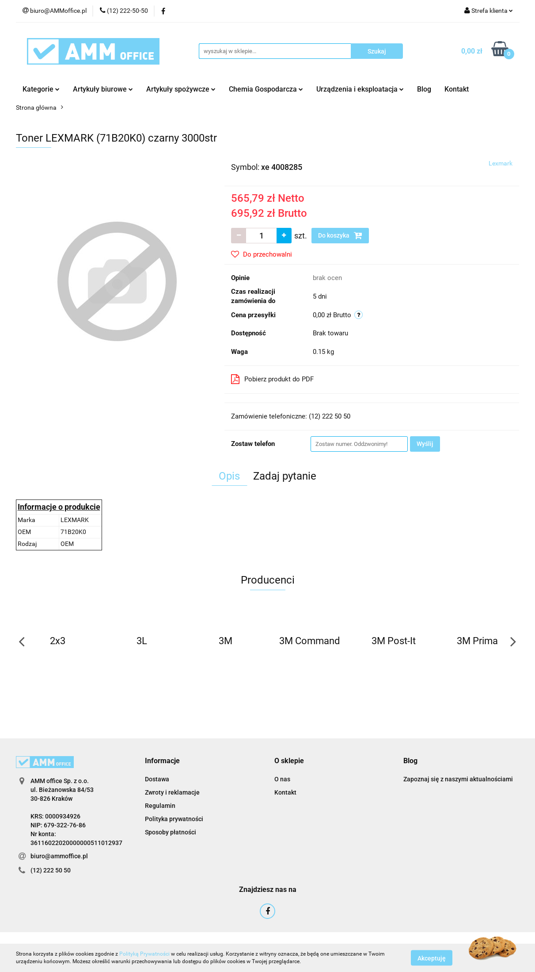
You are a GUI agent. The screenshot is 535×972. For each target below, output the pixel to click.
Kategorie (41, 89)
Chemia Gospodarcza (266, 89)
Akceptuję (431, 957)
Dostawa (157, 779)
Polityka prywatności (174, 818)
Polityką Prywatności (144, 954)
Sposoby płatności (170, 832)
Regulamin (160, 805)
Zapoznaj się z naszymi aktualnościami (458, 779)
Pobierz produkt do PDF (272, 379)
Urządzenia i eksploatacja (360, 89)
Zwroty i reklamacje (172, 792)
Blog (424, 89)
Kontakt (456, 89)
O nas (282, 779)
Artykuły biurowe (103, 89)
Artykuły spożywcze (181, 89)
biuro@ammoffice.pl (59, 856)
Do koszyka (340, 235)
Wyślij (425, 443)
